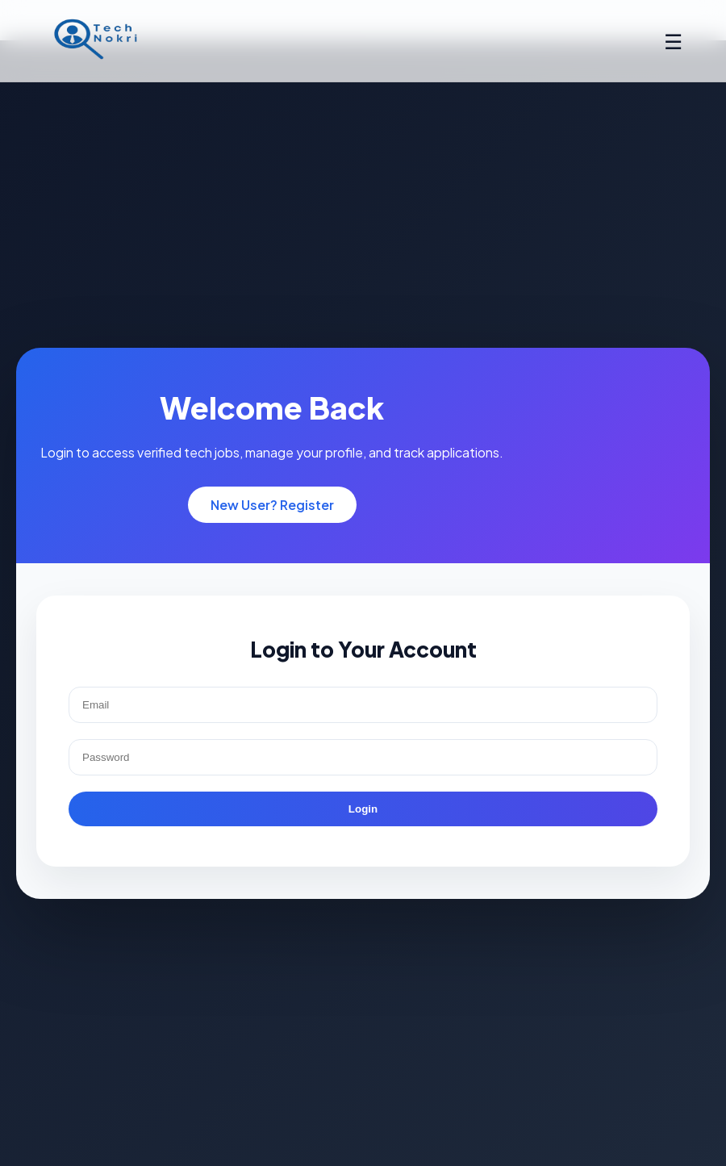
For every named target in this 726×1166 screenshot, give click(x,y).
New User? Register (272, 504)
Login (363, 809)
